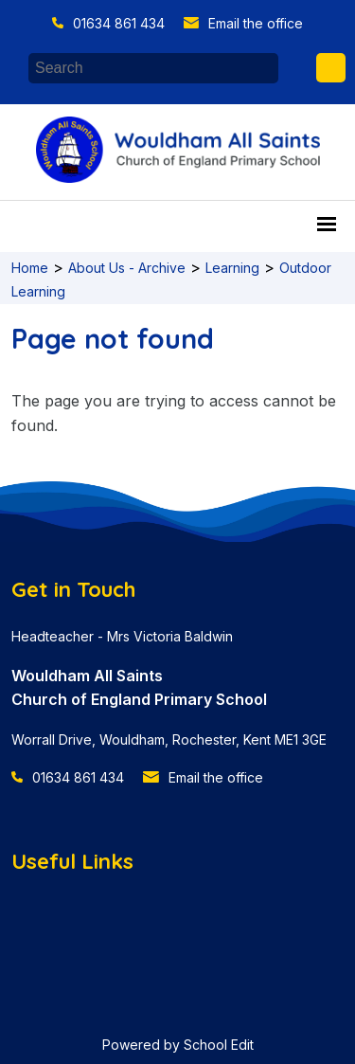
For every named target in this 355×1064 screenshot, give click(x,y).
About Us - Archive (127, 268)
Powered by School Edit (178, 1045)
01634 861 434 (119, 23)
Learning (232, 268)
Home (29, 268)
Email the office (255, 23)
